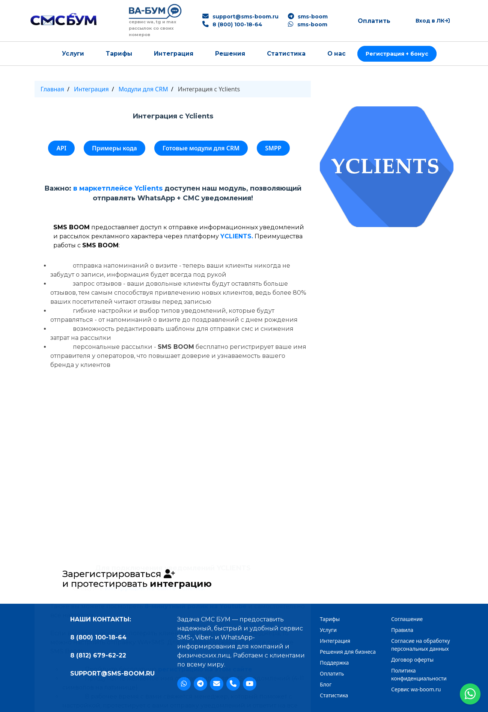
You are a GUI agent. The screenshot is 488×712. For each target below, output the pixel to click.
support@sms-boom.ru (245, 16)
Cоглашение (407, 619)
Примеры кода (114, 148)
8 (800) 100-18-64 (237, 24)
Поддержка (334, 662)
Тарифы (119, 53)
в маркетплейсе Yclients (118, 188)
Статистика (286, 53)
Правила (402, 629)
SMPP (273, 148)
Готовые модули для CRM (201, 148)
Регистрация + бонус (397, 53)
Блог (325, 684)
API (61, 148)
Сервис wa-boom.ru (416, 689)
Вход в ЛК (433, 20)
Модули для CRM (143, 89)
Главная (52, 89)
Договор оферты (412, 659)
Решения (230, 53)
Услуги (73, 53)
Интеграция (173, 53)
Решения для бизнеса (348, 651)
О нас (336, 53)
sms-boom (313, 16)
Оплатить (374, 20)
